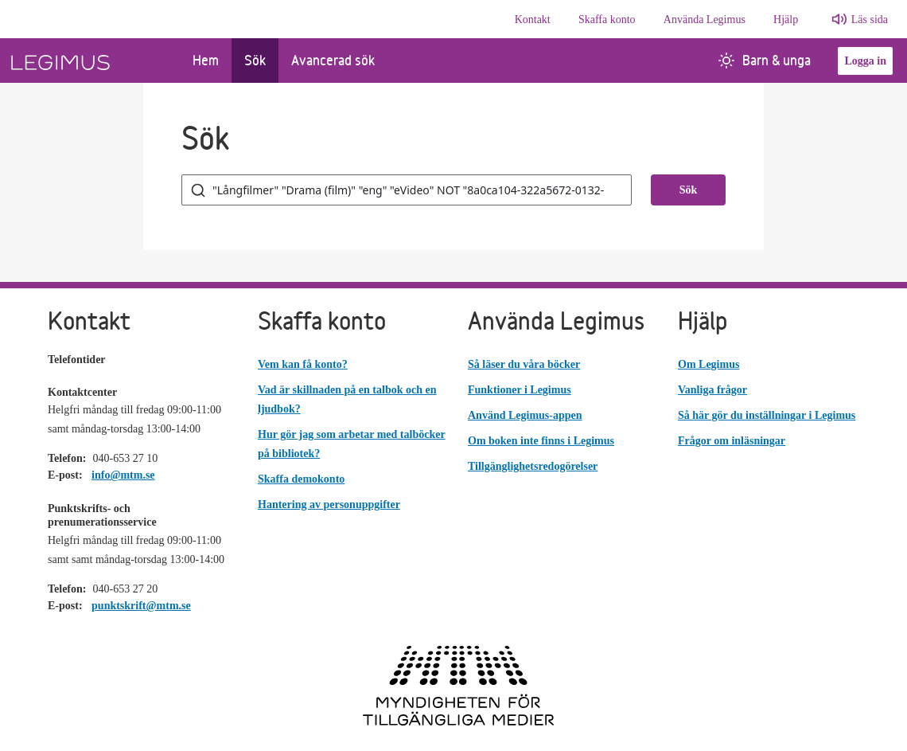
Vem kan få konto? (303, 364)
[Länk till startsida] (90, 60)
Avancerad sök (333, 60)
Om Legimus (708, 364)
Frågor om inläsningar (731, 441)
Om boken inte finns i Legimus (541, 441)
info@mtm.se (123, 475)
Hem (206, 60)
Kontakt (533, 19)
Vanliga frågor (712, 390)
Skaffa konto (607, 19)
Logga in (865, 61)
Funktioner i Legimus (519, 390)
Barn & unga (764, 60)
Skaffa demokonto (301, 479)
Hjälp (785, 19)
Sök (255, 60)
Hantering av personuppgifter (329, 504)
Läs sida (869, 19)
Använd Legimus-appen (525, 415)
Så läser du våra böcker (524, 364)
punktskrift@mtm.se (141, 606)
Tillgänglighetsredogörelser (533, 466)
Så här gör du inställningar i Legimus (766, 415)
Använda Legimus (704, 19)
